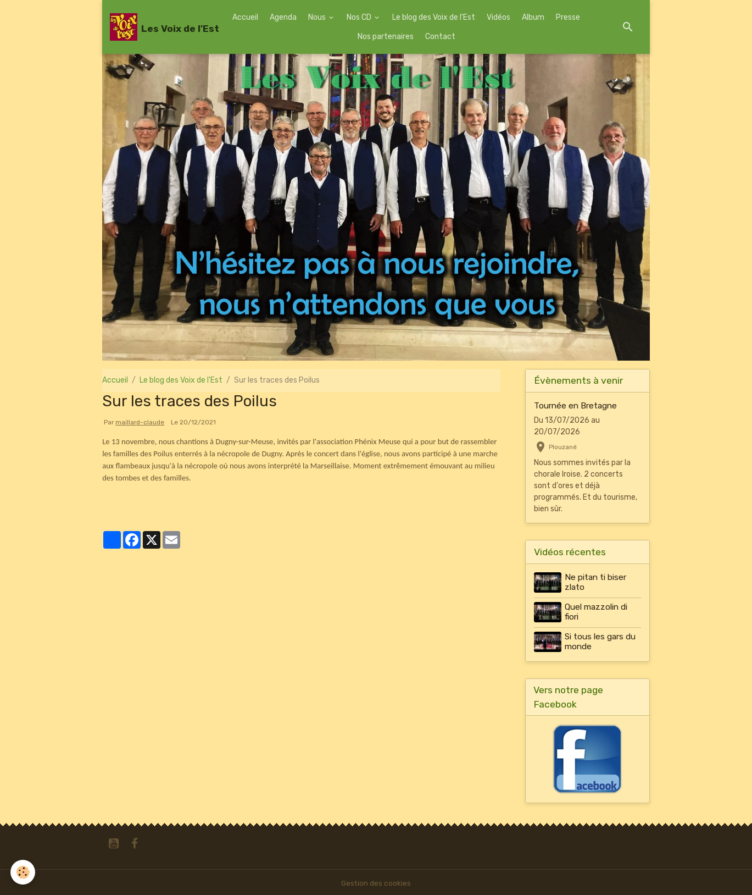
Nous (317, 17)
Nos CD (360, 17)
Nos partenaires (386, 36)
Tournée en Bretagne (575, 406)
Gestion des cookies (376, 881)
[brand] (156, 27)
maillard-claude (139, 422)
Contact (440, 36)
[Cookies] (23, 872)
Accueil (245, 17)
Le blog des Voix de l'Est (433, 17)
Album (533, 17)
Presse (568, 17)
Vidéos (498, 17)
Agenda (283, 17)
